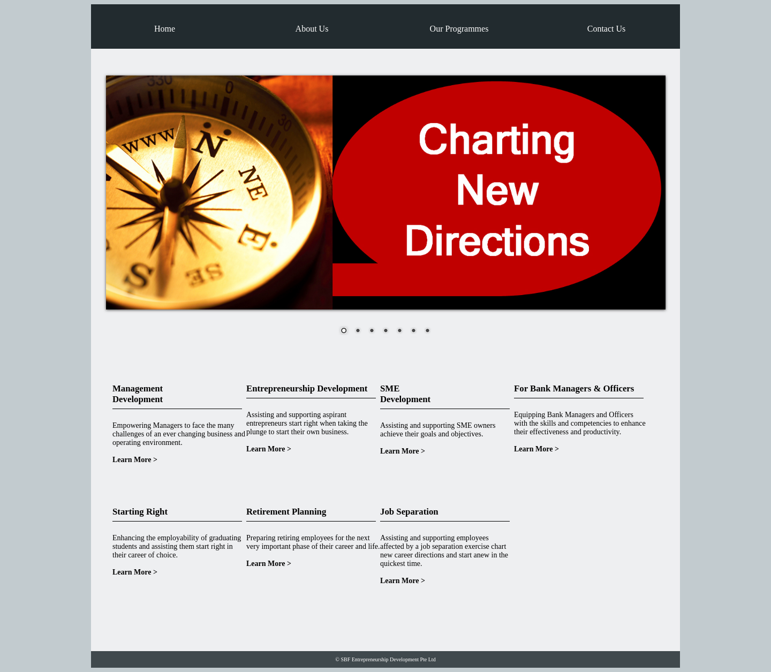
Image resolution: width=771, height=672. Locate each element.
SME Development (405, 393)
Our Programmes (459, 28)
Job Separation (409, 512)
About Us (312, 28)
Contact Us (606, 28)
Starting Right (140, 512)
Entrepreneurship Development (306, 388)
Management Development (137, 393)
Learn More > (134, 460)
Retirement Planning (286, 512)
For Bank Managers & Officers (574, 388)
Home (164, 28)
